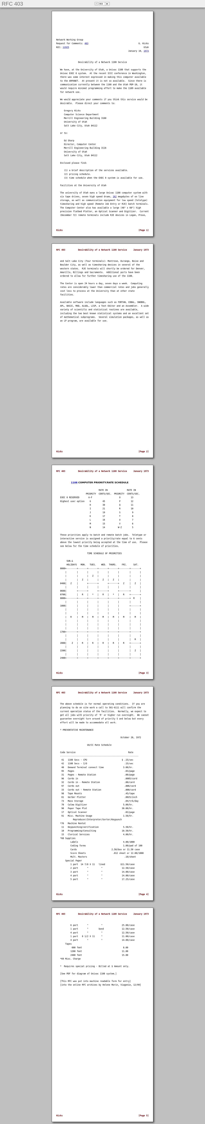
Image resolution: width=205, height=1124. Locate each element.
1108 (74, 482)
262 (115, 196)
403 (86, 43)
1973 (146, 51)
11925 (66, 47)
